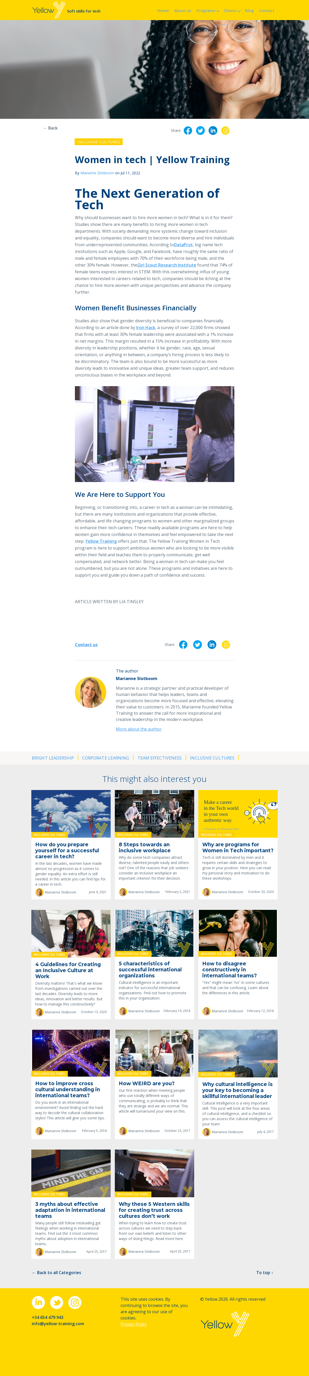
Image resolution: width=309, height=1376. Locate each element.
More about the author (139, 729)
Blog (249, 10)
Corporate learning (105, 758)
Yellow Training (101, 541)
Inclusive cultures (98, 141)
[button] (207, 10)
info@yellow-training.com (58, 1323)
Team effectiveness (160, 758)
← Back (50, 128)
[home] (66, 10)
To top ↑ (264, 1272)
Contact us (86, 644)
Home (163, 10)
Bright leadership (53, 758)
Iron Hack (145, 327)
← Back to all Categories (56, 1272)
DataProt (183, 245)
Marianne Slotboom (97, 172)
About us (182, 10)
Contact (267, 10)
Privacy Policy (134, 1324)
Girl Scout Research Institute (166, 265)
